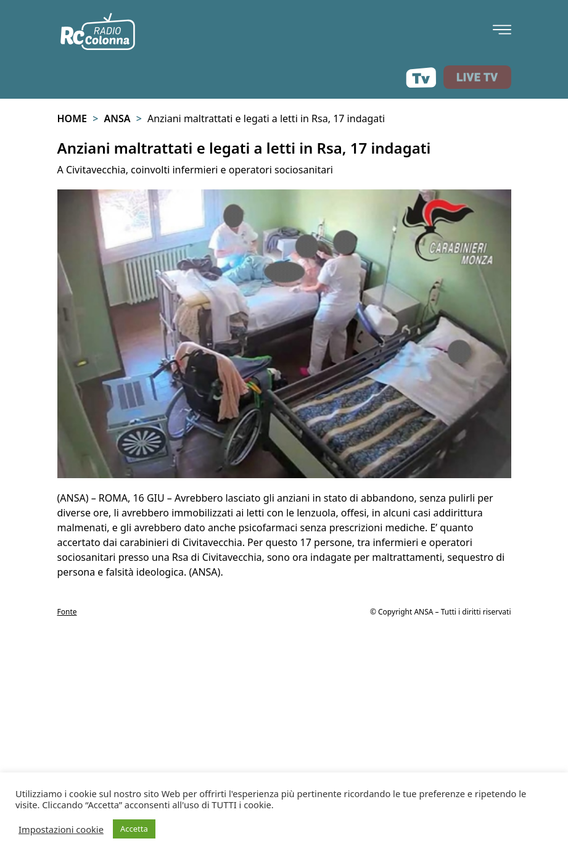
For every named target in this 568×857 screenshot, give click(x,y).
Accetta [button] (134, 828)
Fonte (67, 612)
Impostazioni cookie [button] (61, 829)
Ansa (117, 118)
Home (72, 118)
